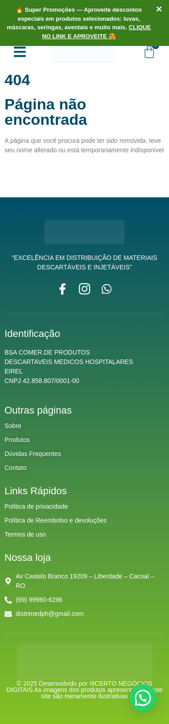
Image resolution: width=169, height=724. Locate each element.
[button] (142, 697)
